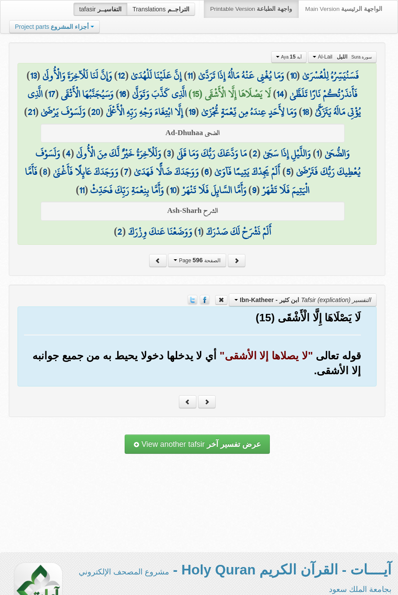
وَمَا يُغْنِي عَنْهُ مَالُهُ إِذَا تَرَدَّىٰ (241, 75)
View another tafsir (197, 444)
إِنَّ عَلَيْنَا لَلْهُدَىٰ (156, 75)
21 (31, 112)
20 (95, 112)
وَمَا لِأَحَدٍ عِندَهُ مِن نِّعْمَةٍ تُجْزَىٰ (249, 112)
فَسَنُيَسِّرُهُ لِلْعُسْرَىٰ (330, 75)
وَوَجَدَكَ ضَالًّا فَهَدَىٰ (166, 171)
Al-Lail (342, 57)
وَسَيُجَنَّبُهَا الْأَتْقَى (87, 94)
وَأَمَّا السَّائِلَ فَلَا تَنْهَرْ (214, 190)
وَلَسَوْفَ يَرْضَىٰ (63, 112)
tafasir (100, 9)
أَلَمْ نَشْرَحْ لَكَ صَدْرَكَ (238, 231)
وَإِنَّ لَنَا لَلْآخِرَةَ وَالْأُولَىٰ (77, 75)
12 (121, 75)
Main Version (343, 9)
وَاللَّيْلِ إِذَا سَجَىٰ (287, 153)
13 (33, 75)
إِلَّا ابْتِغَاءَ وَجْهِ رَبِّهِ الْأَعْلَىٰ (144, 112)
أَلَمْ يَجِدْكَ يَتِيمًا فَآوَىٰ (247, 171)
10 (293, 75)
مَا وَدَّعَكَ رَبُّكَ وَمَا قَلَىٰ (212, 153)
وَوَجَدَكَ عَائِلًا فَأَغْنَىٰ (85, 171)
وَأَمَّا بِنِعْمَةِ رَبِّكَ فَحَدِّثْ (127, 190)
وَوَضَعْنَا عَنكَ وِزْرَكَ (160, 231)
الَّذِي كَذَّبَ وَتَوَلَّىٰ (159, 94)
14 (280, 94)
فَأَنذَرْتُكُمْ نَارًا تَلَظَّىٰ (323, 94)
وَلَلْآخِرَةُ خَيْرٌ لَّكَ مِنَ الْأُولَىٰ (118, 153)
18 (305, 112)
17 (51, 94)
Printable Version (251, 9)
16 (122, 94)
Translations (161, 9)
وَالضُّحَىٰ (337, 153)
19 (192, 112)
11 (189, 75)
